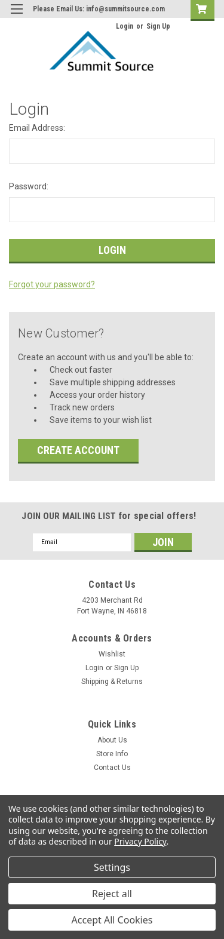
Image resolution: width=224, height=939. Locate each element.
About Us (112, 740)
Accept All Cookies (112, 919)
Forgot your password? (52, 284)
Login (124, 26)
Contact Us (112, 767)
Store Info (112, 754)
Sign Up (158, 26)
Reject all (112, 893)
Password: (28, 186)
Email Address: (37, 128)
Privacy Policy (140, 841)
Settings (112, 867)
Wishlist (112, 654)
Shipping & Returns (112, 681)
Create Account (78, 450)
